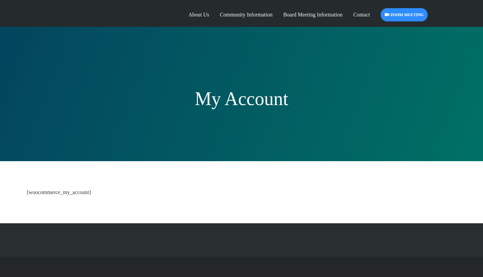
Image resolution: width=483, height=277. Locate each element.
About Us (199, 14)
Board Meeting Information (312, 14)
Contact (361, 14)
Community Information (246, 14)
